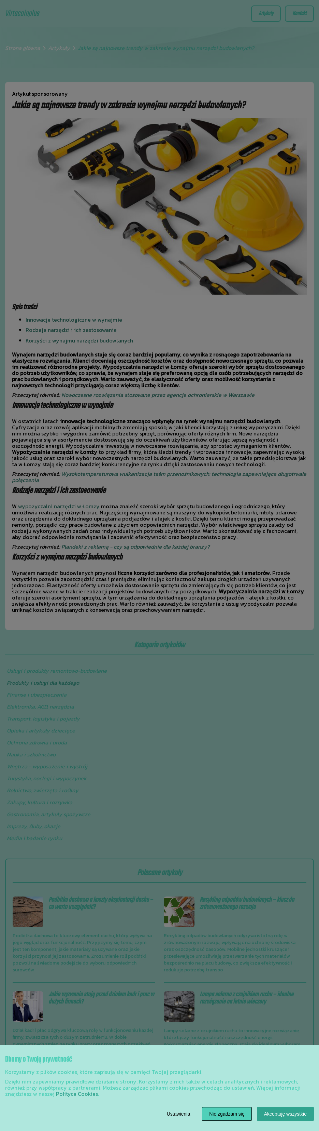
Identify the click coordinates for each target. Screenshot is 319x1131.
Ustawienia (178, 1114)
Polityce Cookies (77, 1094)
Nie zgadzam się (227, 1114)
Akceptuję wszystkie (285, 1114)
